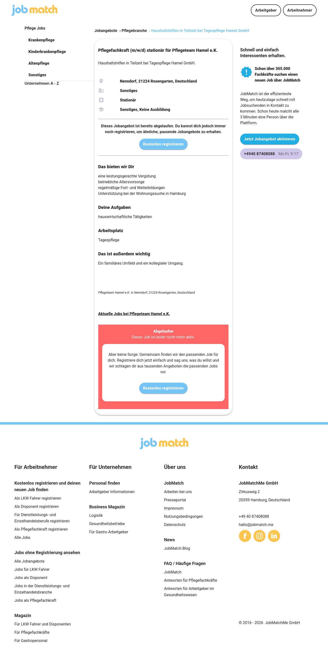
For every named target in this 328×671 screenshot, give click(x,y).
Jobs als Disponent (31, 577)
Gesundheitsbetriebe (107, 523)
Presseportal (175, 500)
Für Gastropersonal (31, 640)
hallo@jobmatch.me (256, 524)
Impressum (174, 508)
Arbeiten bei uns (178, 491)
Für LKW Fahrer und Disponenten (43, 624)
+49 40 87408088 (254, 516)
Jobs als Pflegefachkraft (35, 600)
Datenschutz (175, 524)
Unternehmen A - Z (42, 83)
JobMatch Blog (177, 548)
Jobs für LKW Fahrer (32, 569)
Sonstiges (37, 75)
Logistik (96, 515)
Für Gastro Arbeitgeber (108, 532)
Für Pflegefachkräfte (32, 632)
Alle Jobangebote (30, 561)
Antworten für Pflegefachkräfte (190, 580)
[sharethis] (245, 536)
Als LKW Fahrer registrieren (38, 498)
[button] (59, 40)
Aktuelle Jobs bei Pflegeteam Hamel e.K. (134, 314)
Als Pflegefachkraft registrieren (41, 529)
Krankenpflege (42, 40)
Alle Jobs (23, 537)
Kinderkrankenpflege (47, 51)
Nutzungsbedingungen (183, 516)
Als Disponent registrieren (37, 506)
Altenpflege (39, 63)
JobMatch (173, 572)
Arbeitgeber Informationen (112, 491)
